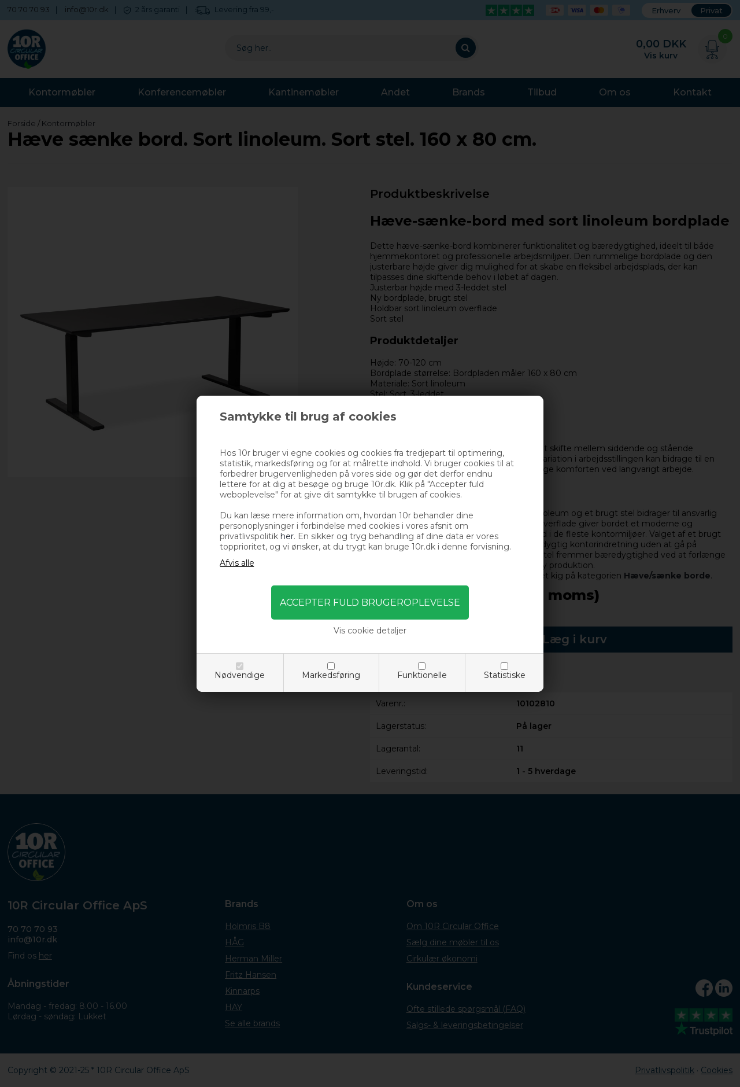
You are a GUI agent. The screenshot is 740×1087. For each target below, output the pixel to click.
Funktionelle (422, 675)
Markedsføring (331, 675)
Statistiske (505, 675)
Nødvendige (239, 675)
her (287, 536)
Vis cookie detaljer (370, 630)
